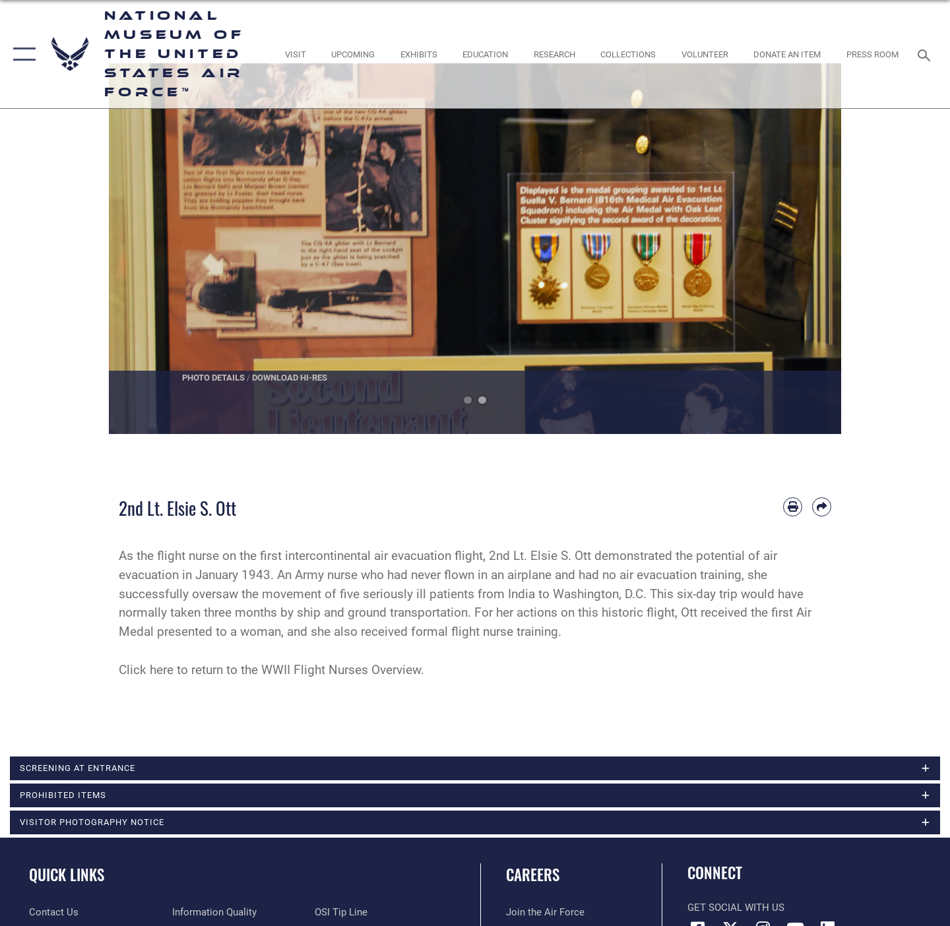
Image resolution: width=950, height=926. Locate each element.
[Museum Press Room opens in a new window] (872, 54)
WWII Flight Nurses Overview (341, 669)
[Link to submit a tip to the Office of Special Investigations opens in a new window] (341, 912)
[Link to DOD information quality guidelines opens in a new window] (214, 912)
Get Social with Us (735, 907)
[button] (21, 54)
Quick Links (66, 874)
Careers (532, 874)
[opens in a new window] (295, 54)
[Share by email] (821, 506)
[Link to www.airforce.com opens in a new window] (545, 912)
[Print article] (792, 506)
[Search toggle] (925, 54)
